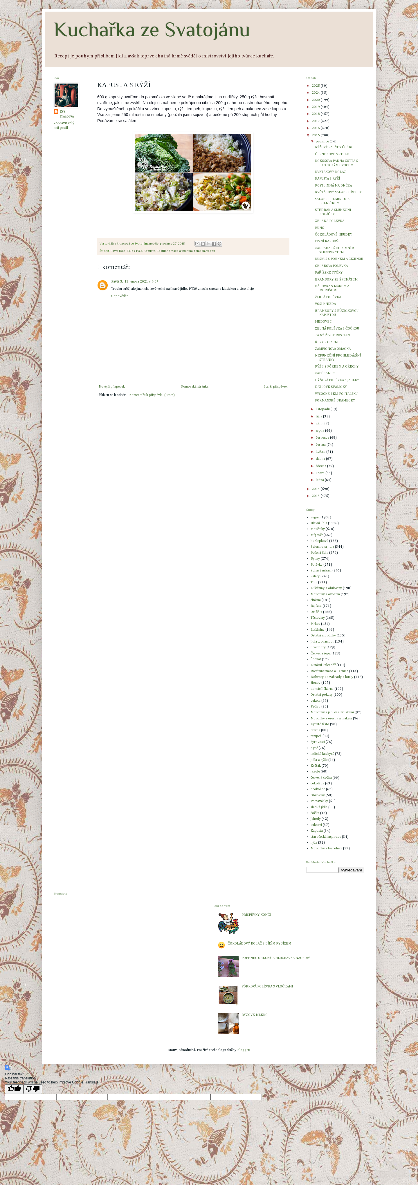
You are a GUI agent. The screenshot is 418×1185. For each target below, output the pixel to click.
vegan (210, 250)
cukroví (316, 825)
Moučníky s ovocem (325, 594)
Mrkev (315, 624)
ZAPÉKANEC (325, 373)
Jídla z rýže (134, 250)
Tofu (314, 582)
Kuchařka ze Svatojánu (152, 29)
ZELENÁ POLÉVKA (329, 221)
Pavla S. (117, 281)
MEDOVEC (323, 321)
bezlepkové (319, 541)
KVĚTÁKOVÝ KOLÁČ (330, 172)
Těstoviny (318, 618)
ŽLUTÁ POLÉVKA (328, 297)
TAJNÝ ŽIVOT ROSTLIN (332, 335)
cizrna (315, 730)
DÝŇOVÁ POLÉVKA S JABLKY (337, 380)
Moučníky (318, 529)
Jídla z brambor (322, 641)
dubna (321, 459)
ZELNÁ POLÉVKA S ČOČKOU (337, 328)
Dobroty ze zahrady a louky (332, 677)
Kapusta (149, 250)
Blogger (243, 1050)
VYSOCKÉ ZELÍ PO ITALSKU (336, 394)
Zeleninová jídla (322, 547)
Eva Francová (67, 114)
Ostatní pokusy (322, 694)
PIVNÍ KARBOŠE (327, 241)
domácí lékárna (322, 689)
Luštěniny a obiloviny (326, 588)
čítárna (316, 600)
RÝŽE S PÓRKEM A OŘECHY (336, 366)
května (321, 452)
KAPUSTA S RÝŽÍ (327, 178)
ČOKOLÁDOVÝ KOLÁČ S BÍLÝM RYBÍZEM (259, 943)
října (319, 416)
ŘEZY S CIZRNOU (328, 342)
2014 (316, 489)
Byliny (315, 558)
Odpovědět (119, 296)
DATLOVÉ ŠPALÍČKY (331, 387)
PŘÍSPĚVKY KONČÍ (256, 915)
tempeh (199, 250)
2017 (316, 121)
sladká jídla (319, 807)
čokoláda (317, 783)
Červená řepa (321, 653)
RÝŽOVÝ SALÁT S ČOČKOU (335, 147)
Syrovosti (318, 742)
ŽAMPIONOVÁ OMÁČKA (333, 349)
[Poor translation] (33, 1089)
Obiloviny (318, 795)
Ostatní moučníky (323, 635)
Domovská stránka (194, 386)
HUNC (319, 228)
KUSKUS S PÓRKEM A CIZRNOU (339, 259)
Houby (315, 683)
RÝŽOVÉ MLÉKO (254, 1015)
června (321, 444)
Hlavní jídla (117, 250)
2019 (316, 107)
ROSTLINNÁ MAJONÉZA (333, 185)
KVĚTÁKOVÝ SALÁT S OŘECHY (338, 192)
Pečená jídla (319, 553)
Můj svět (317, 535)
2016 (316, 128)
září (319, 423)
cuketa (315, 701)
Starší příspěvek (275, 386)
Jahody (316, 819)
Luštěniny (318, 630)
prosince (323, 141)
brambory (318, 647)
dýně (314, 748)
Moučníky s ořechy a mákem (331, 718)
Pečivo (315, 706)
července (323, 437)
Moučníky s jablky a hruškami (332, 712)
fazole (315, 771)
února (320, 473)
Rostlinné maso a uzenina (175, 250)
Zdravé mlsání (321, 570)
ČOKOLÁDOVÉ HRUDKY (333, 234)
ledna (320, 480)
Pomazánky (319, 801)
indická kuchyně (322, 754)
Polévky (316, 565)
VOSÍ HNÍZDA (325, 304)
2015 (316, 135)
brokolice (318, 789)
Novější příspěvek (112, 386)
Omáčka (316, 612)
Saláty (315, 576)
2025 (316, 86)
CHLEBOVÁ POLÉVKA (331, 266)
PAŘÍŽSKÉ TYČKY (329, 272)
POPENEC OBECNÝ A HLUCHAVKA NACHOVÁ (276, 958)
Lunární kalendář (323, 665)
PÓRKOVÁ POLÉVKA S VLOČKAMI (267, 986)
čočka (315, 813)
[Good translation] (14, 1089)
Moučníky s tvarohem (326, 848)
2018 (316, 114)
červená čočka (321, 777)
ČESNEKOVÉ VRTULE (332, 154)
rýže (314, 842)
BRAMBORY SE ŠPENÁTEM (336, 279)
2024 (316, 93)
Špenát (316, 659)
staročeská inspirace (326, 837)
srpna (320, 431)
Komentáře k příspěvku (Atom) (151, 395)
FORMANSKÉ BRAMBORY (335, 400)
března (321, 466)
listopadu (323, 409)
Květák (316, 766)
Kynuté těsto (320, 724)
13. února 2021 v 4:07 (141, 281)
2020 (316, 100)
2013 (316, 496)
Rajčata (316, 606)
